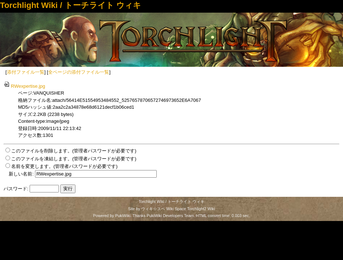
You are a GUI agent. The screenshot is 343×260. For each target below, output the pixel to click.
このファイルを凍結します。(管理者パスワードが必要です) (73, 158)
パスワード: (16, 188)
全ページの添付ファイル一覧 (78, 72)
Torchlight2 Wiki (201, 209)
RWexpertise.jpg (24, 86)
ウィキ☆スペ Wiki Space (163, 209)
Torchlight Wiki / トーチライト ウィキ (70, 5)
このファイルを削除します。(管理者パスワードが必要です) (73, 150)
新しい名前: (21, 174)
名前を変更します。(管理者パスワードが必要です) (64, 166)
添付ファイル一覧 (25, 72)
